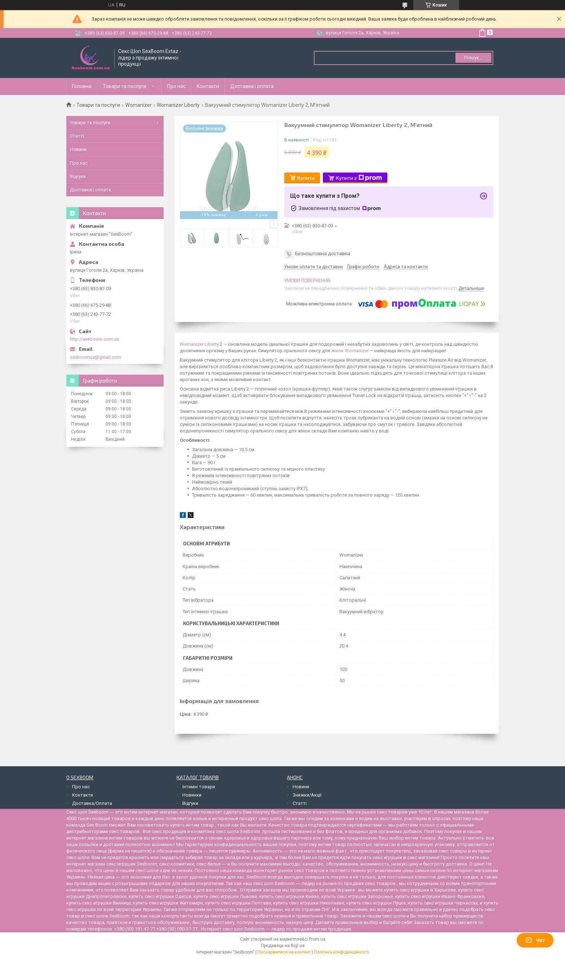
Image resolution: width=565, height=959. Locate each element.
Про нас (176, 86)
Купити (306, 178)
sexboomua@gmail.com (95, 357)
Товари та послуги (124, 86)
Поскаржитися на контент (284, 952)
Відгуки (78, 176)
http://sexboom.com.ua (94, 339)
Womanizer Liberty (178, 105)
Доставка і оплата (252, 86)
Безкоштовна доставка (322, 253)
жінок (337, 350)
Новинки (191, 795)
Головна (82, 86)
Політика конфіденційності (341, 952)
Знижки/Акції (307, 795)
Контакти (208, 86)
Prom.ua (317, 939)
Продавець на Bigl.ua (282, 945)
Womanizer (138, 105)
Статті (77, 136)
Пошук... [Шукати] (473, 57)
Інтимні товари (198, 786)
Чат (535, 940)
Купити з (359, 178)
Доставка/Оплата (92, 803)
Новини (78, 149)
